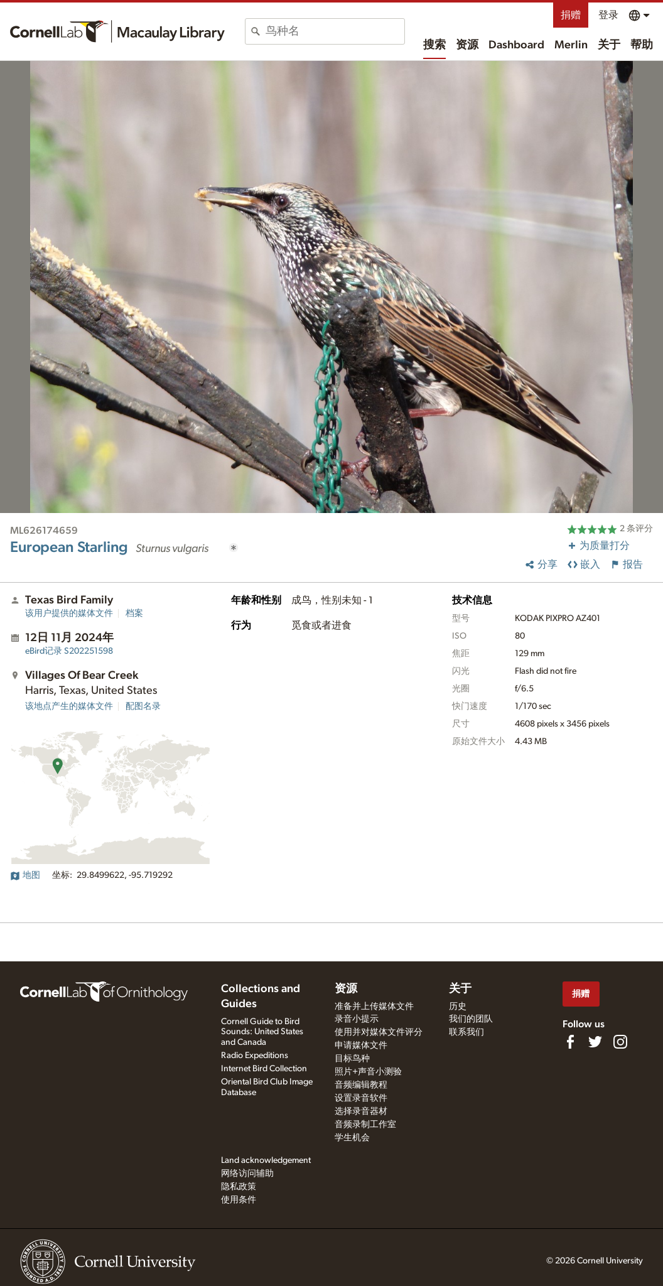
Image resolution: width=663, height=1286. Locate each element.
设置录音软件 (361, 1098)
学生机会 (352, 1137)
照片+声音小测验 (368, 1071)
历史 (457, 1006)
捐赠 (571, 15)
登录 (608, 15)
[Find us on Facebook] (570, 1041)
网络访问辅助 (247, 1173)
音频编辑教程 (361, 1085)
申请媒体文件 (361, 1045)
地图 (25, 875)
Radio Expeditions (254, 1055)
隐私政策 (238, 1186)
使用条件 (238, 1200)
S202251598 (69, 651)
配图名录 (143, 706)
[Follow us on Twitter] (595, 1041)
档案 (134, 613)
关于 (609, 45)
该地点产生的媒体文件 (69, 706)
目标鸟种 (352, 1058)
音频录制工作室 (365, 1124)
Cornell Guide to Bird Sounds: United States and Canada (262, 1032)
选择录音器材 (361, 1111)
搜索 (434, 45)
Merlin (571, 45)
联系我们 (466, 1032)
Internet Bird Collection (264, 1068)
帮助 (641, 45)
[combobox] (335, 31)
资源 (467, 45)
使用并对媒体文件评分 (379, 1032)
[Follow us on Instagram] (620, 1041)
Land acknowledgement (266, 1160)
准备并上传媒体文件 (374, 1006)
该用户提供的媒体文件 (69, 613)
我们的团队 (471, 1019)
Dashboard (516, 45)
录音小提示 (357, 1019)
